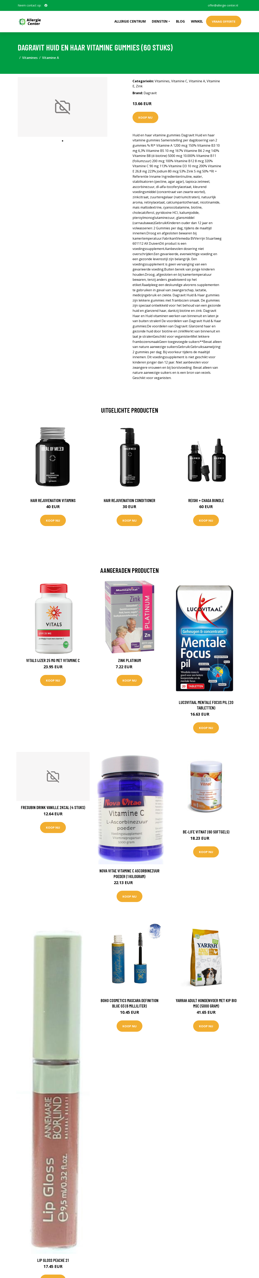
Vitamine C (179, 81)
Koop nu (145, 117)
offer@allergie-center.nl (223, 5)
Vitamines (30, 57)
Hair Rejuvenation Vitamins (53, 500)
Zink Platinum (129, 660)
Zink (139, 86)
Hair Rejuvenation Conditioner (129, 500)
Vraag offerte (223, 21)
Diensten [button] (160, 21)
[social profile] (46, 5)
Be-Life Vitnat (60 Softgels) (206, 831)
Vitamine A (50, 57)
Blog (180, 21)
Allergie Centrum (130, 21)
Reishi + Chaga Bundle (206, 500)
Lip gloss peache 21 (53, 1260)
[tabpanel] (62, 107)
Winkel (197, 21)
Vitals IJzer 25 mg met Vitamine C (53, 660)
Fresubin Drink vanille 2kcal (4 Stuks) (53, 807)
